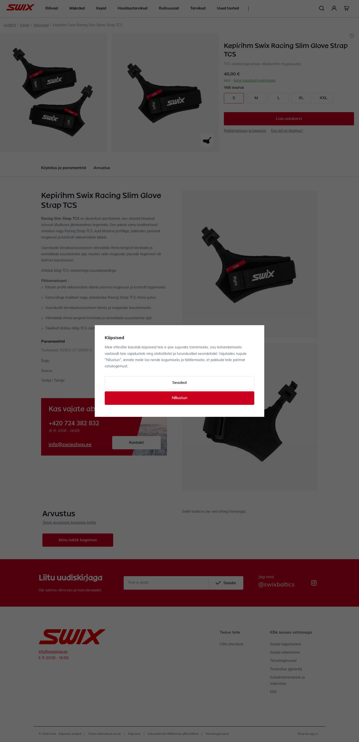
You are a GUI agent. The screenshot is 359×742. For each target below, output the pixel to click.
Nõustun (179, 398)
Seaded (179, 383)
